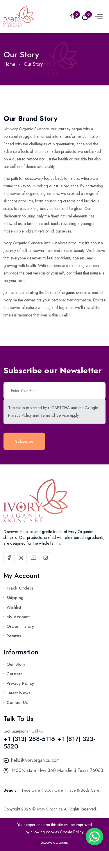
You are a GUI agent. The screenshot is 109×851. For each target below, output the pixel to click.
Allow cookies (54, 842)
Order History (20, 626)
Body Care (54, 790)
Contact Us (17, 702)
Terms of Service (54, 415)
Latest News (18, 693)
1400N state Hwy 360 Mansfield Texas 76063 (57, 770)
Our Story (15, 664)
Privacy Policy (20, 415)
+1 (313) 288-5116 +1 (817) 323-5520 (49, 742)
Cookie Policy (71, 832)
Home (9, 64)
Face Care (31, 790)
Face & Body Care (83, 790)
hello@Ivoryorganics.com (35, 760)
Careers (14, 674)
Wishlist (13, 607)
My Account (18, 617)
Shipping (15, 597)
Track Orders (19, 588)
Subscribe (24, 441)
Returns (13, 636)
